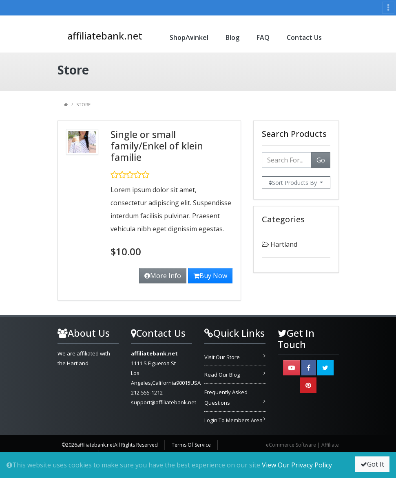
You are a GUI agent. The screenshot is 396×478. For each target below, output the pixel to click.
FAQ (263, 37)
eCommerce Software (291, 444)
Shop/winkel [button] (189, 37)
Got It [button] (372, 464)
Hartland (283, 244)
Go (320, 160)
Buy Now (210, 275)
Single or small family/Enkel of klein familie (157, 146)
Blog (232, 37)
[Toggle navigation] (388, 8)
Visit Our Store (222, 357)
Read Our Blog (222, 374)
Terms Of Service (191, 444)
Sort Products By (294, 182)
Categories (283, 219)
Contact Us (304, 37)
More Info (162, 275)
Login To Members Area (233, 420)
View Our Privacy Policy (297, 464)
